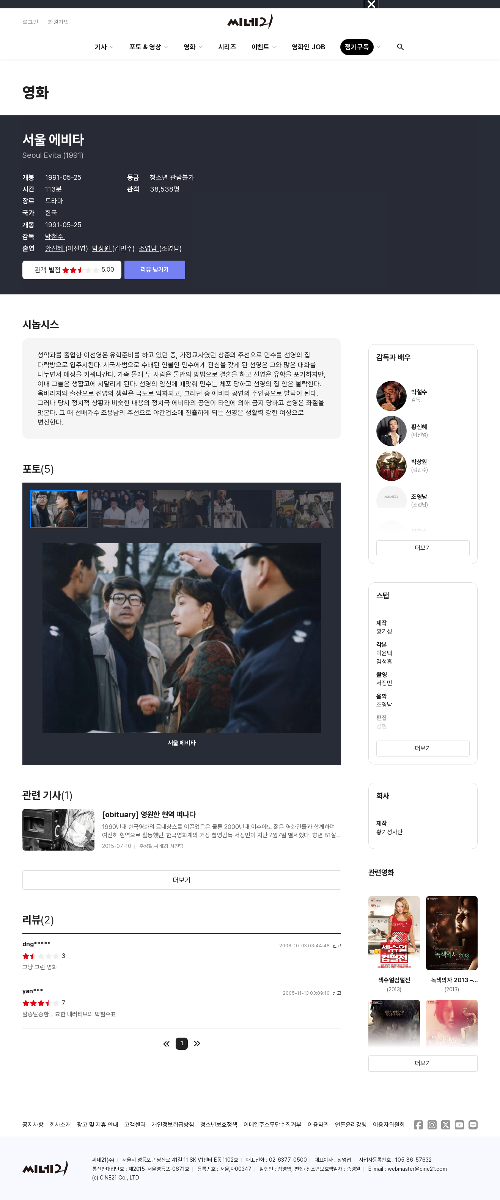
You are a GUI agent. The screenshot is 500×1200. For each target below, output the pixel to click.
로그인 (30, 22)
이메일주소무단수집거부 (273, 1124)
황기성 (384, 631)
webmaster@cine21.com (417, 1169)
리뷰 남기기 (155, 269)
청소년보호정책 (218, 1124)
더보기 (182, 880)
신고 (337, 945)
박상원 (102, 248)
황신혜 (55, 248)
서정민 (384, 683)
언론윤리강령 (351, 1124)
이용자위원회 (389, 1124)
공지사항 (33, 1124)
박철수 (55, 237)
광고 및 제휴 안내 (98, 1124)
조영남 (149, 248)
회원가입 (58, 22)
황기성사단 (389, 832)
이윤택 (384, 653)
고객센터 (135, 1124)
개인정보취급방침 (173, 1124)
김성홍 (384, 661)
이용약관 (318, 1124)
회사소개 (60, 1124)
